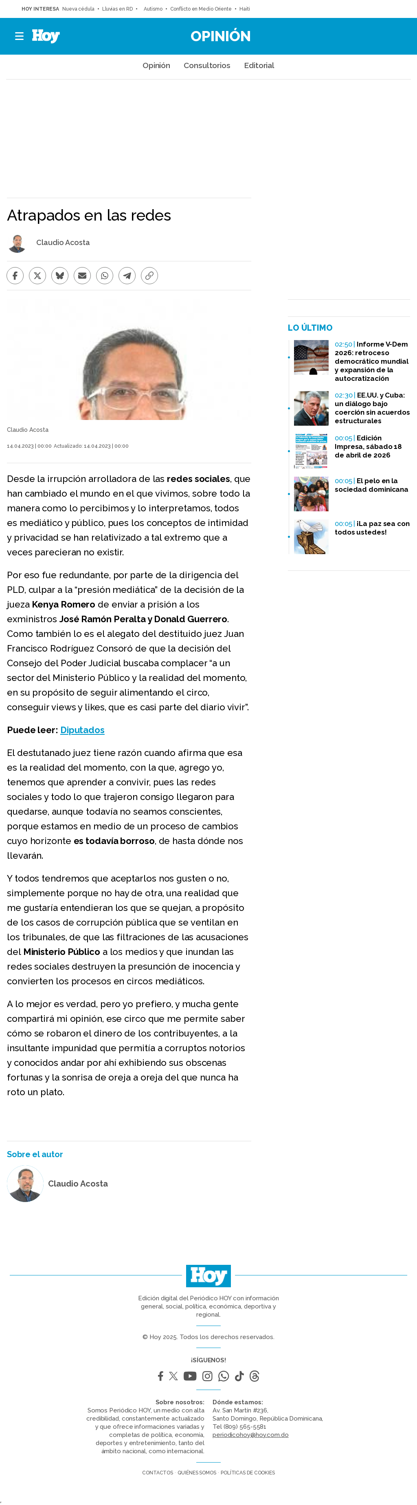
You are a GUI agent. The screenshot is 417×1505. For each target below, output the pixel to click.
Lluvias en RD (117, 9)
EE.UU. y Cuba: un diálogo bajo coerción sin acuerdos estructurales (372, 408)
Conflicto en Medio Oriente (201, 9)
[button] (20, 36)
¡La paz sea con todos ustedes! (372, 527)
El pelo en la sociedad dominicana (371, 485)
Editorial (259, 65)
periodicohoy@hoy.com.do (251, 1435)
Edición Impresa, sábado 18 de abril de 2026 (368, 446)
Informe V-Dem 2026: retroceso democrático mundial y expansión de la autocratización (371, 361)
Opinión (221, 35)
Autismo (151, 9)
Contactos (157, 1473)
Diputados (82, 730)
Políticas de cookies (248, 1473)
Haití (244, 9)
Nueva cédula (78, 9)
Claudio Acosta (63, 243)
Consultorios (207, 65)
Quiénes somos (197, 1473)
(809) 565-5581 (245, 1426)
